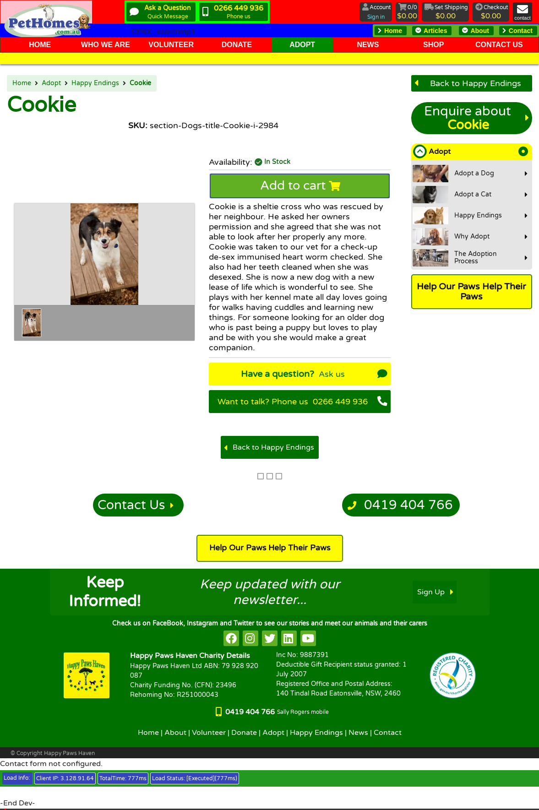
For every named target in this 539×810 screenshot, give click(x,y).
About (175, 732)
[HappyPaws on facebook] (231, 638)
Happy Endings (95, 83)
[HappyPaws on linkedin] (289, 638)
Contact (388, 732)
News (358, 732)
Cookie (140, 83)
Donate (244, 732)
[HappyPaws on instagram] (250, 638)
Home (21, 83)
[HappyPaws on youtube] (308, 638)
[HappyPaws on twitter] (270, 638)
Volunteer (209, 732)
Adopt (51, 83)
